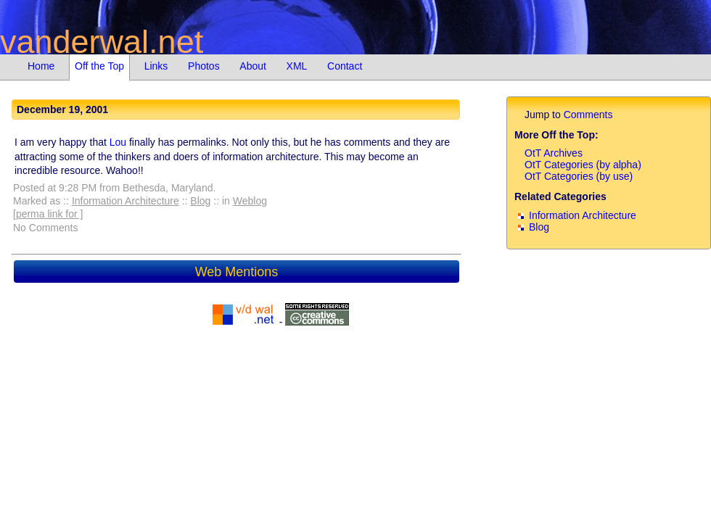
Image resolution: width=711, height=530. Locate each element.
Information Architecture (125, 201)
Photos (204, 66)
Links (156, 66)
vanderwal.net (101, 41)
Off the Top (99, 66)
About (252, 66)
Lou (118, 142)
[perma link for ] (48, 214)
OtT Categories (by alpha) (583, 164)
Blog (200, 201)
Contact (344, 66)
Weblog (250, 201)
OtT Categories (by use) (579, 176)
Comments (588, 114)
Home (41, 66)
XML (297, 66)
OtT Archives (554, 153)
